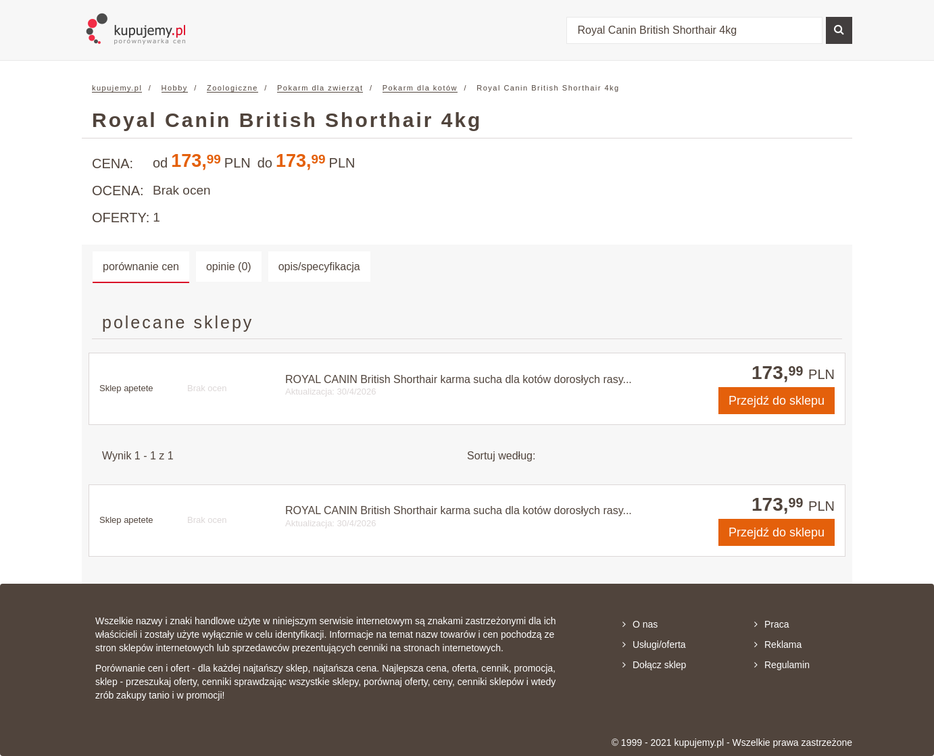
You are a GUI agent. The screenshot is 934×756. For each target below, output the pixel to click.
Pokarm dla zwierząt (320, 88)
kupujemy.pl (117, 88)
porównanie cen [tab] (141, 266)
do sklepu (777, 400)
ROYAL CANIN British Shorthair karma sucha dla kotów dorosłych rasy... (458, 379)
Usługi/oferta (654, 644)
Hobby (175, 88)
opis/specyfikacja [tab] (319, 266)
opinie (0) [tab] (228, 266)
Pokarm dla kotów (420, 88)
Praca (771, 624)
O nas (640, 624)
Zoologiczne (232, 88)
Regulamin (782, 664)
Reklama (778, 644)
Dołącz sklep (654, 664)
